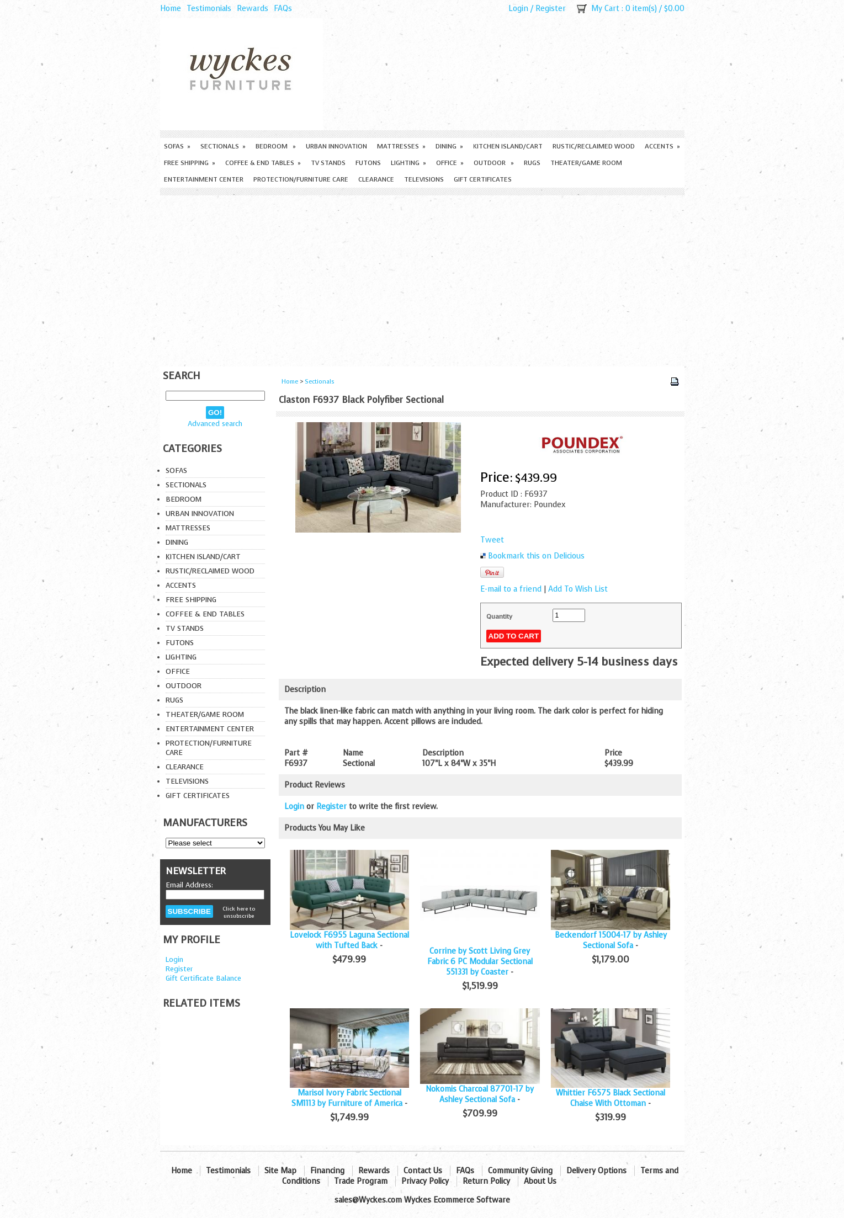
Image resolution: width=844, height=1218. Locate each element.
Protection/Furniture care (300, 179)
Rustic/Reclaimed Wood (594, 146)
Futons (368, 162)
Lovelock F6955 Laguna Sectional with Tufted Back (349, 940)
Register (550, 8)
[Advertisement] (422, 278)
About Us (540, 1181)
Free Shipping (189, 162)
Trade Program (361, 1181)
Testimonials (209, 8)
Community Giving (520, 1171)
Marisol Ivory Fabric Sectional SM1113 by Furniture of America (346, 1098)
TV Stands (328, 162)
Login (518, 8)
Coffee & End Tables (263, 162)
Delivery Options (596, 1171)
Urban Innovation (336, 146)
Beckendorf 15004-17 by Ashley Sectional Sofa (611, 940)
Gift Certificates (483, 179)
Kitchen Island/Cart (508, 146)
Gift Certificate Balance (203, 978)
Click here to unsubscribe (238, 912)
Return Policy (486, 1181)
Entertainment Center (203, 179)
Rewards (252, 8)
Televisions (424, 179)
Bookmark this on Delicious (536, 556)
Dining (449, 146)
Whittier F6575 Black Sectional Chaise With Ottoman (610, 1098)
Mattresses (401, 146)
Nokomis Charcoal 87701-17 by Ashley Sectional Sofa (480, 1094)
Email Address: (189, 885)
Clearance (376, 179)
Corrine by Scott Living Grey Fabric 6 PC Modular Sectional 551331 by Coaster (480, 961)
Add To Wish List (578, 589)
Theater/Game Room (586, 162)
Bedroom (276, 146)
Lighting (408, 162)
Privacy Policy (425, 1181)
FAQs (283, 8)
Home (170, 8)
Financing (327, 1171)
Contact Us (423, 1171)
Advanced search (215, 423)
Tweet (492, 540)
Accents (662, 146)
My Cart (605, 8)
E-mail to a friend (511, 589)
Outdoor (494, 162)
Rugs (532, 162)
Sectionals (223, 146)
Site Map (280, 1171)
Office (450, 162)
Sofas (177, 146)
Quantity (499, 616)
